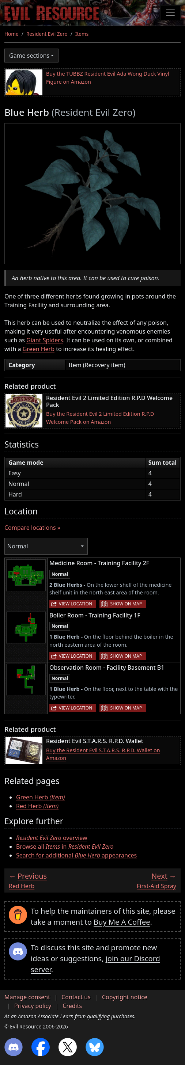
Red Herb (37, 806)
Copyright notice (124, 997)
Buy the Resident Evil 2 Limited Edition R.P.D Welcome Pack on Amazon (100, 417)
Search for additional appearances (76, 855)
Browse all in (64, 847)
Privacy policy (32, 1006)
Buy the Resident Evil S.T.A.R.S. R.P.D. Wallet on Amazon (103, 754)
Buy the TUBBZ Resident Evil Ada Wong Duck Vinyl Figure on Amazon (107, 77)
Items (81, 33)
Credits (72, 1006)
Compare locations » (32, 528)
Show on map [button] (125, 604)
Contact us (76, 997)
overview (51, 838)
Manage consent (27, 997)
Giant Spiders (44, 340)
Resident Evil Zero (47, 33)
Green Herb (38, 349)
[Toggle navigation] (170, 12)
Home (11, 33)
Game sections (29, 56)
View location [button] (75, 604)
